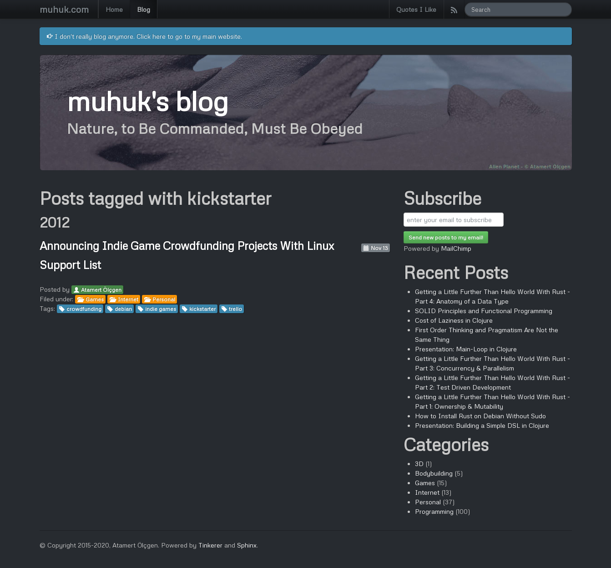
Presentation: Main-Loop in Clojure (466, 349)
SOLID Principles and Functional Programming (483, 310)
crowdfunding (83, 308)
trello (235, 308)
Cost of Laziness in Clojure (454, 320)
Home (114, 9)
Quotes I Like (416, 9)
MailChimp (456, 248)
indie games (160, 308)
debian (123, 308)
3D (419, 463)
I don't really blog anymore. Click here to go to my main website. (144, 36)
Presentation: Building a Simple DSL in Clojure (482, 425)
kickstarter (202, 308)
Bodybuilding (434, 473)
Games (95, 299)
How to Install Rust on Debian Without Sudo (480, 416)
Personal (163, 299)
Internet (128, 299)
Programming (434, 511)
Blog (143, 9)
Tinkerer (210, 545)
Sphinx (247, 545)
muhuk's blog (147, 100)
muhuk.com (64, 9)
